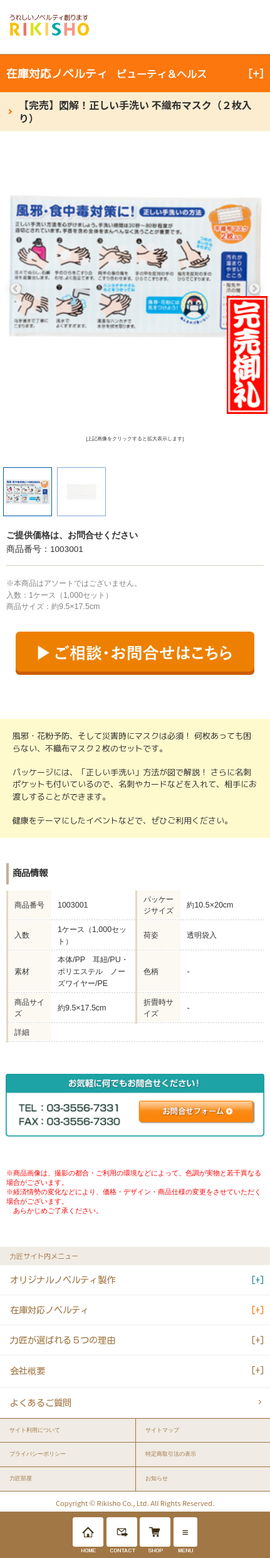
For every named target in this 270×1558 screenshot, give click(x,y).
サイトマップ (162, 1430)
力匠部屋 (20, 1478)
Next (254, 289)
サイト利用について (34, 1430)
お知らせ (156, 1478)
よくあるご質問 (40, 1402)
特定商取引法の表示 (170, 1454)
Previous (15, 289)
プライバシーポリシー (37, 1454)
